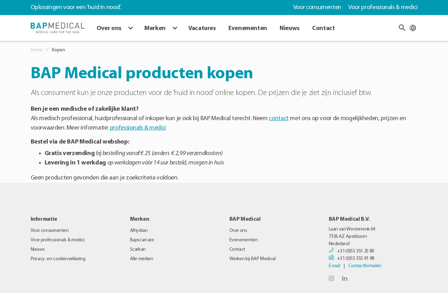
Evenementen (247, 28)
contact (278, 118)
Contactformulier (364, 266)
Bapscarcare (142, 240)
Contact (323, 28)
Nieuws (289, 28)
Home (37, 50)
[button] (402, 28)
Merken (155, 28)
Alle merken (141, 259)
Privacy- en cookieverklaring (58, 259)
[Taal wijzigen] (413, 28)
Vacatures (202, 28)
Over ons (109, 28)
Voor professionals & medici (382, 7)
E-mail (334, 266)
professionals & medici (138, 128)
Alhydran (139, 230)
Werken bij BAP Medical (252, 259)
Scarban (138, 249)
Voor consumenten (317, 7)
